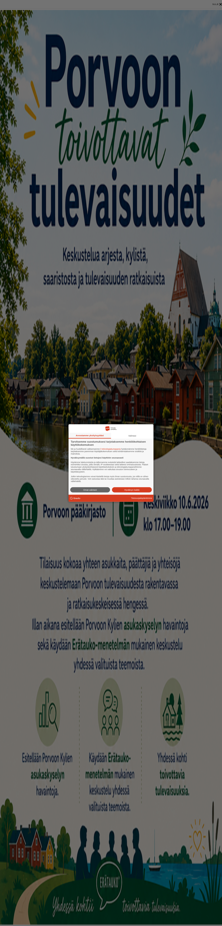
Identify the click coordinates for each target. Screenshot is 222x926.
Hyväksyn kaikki (131, 490)
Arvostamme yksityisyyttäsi (90, 435)
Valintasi (132, 436)
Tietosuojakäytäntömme (141, 498)
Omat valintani (90, 490)
